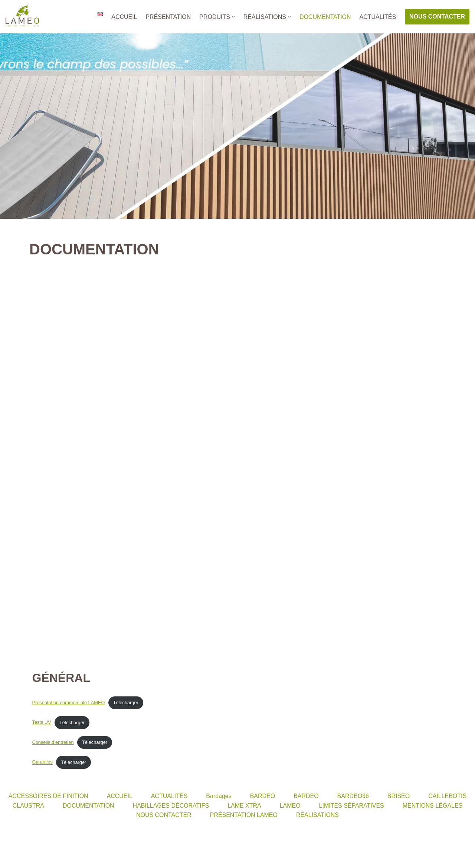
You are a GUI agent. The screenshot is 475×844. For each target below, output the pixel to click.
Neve (12, 834)
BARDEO (262, 797)
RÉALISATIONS (317, 815)
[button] (233, 16)
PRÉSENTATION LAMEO (244, 815)
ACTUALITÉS (377, 17)
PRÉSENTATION (167, 17)
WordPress (74, 834)
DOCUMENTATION (325, 17)
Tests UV (41, 723)
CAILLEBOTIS (448, 797)
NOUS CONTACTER (437, 16)
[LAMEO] (22, 17)
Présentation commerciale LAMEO (68, 703)
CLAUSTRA (28, 806)
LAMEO (290, 806)
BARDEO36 (353, 797)
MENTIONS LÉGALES (433, 806)
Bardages (219, 797)
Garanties (42, 763)
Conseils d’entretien (53, 743)
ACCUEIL (124, 17)
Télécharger (125, 703)
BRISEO (398, 797)
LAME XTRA (244, 806)
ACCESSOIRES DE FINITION (48, 797)
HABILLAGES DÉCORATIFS (170, 806)
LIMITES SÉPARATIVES (351, 806)
